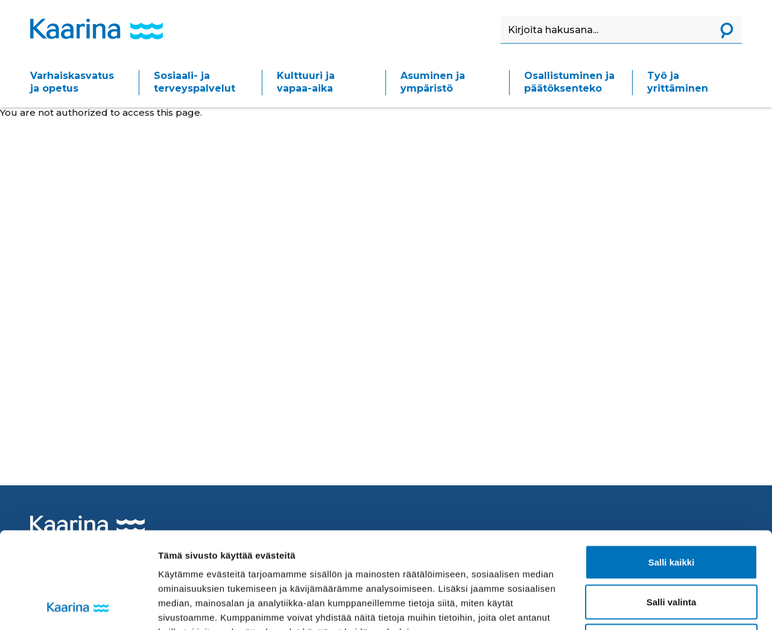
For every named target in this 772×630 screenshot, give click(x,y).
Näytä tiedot (645, 606)
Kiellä (671, 551)
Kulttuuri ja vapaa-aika (306, 82)
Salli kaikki (671, 472)
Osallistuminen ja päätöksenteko (569, 82)
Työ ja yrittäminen (677, 82)
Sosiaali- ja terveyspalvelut (194, 82)
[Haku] (606, 30)
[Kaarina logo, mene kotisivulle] (96, 29)
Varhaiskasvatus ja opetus (72, 82)
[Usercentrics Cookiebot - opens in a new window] (78, 606)
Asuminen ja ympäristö (432, 82)
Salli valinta (672, 511)
